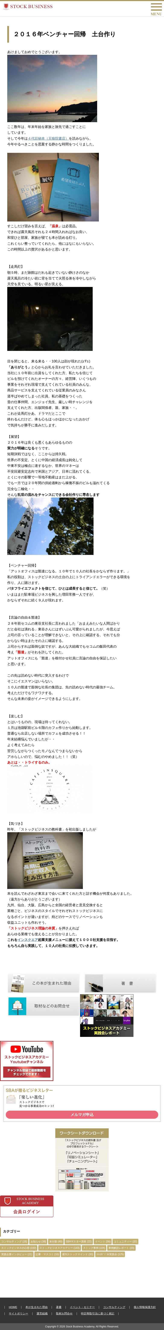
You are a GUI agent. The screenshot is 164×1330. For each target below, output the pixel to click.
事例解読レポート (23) (121, 1247)
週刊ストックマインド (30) (77, 1254)
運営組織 (42, 1313)
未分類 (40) (55, 1241)
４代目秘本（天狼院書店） (48, 138)
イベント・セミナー (82, 1307)
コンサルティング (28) (14, 1241)
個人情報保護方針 (145, 1307)
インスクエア (28, 940)
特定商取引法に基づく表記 (97, 1313)
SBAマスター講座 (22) (79, 1241)
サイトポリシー (18, 1313)
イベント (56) (103, 1241)
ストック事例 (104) (94, 1247)
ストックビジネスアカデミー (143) (59, 1247)
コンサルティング (114, 1307)
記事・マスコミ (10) (47, 1254)
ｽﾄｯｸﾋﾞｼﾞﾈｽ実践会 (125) (110, 1254)
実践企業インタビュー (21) (16, 1254)
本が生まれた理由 (36, 1307)
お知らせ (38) (38, 1241)
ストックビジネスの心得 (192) (18, 1247)
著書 (59, 1307)
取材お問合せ (64, 1313)
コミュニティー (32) (125, 1241)
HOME (13, 1307)
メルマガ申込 (82, 1115)
